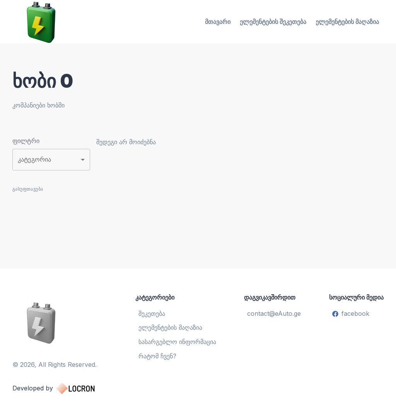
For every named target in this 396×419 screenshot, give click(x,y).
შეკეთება (151, 313)
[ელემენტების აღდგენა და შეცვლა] (61, 322)
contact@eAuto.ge (274, 313)
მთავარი (217, 22)
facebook (350, 313)
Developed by (61, 388)
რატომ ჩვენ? (157, 356)
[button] (51, 159)
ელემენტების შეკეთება (273, 22)
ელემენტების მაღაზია (347, 22)
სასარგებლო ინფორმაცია (177, 342)
